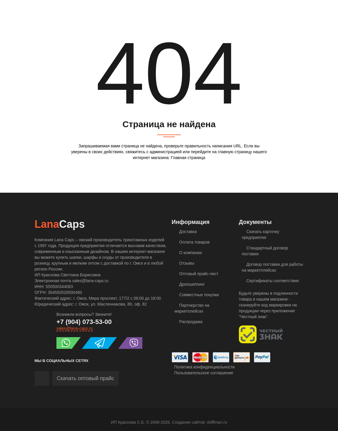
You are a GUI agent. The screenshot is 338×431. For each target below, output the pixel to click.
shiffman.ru (217, 422)
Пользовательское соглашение (202, 372)
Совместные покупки (197, 294)
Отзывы (184, 263)
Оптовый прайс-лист (196, 273)
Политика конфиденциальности (203, 367)
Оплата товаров (192, 242)
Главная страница (188, 157)
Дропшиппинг (190, 284)
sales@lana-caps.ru (74, 328)
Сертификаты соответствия (270, 280)
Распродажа (189, 321)
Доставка (186, 231)
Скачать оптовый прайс (85, 378)
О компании (188, 252)
